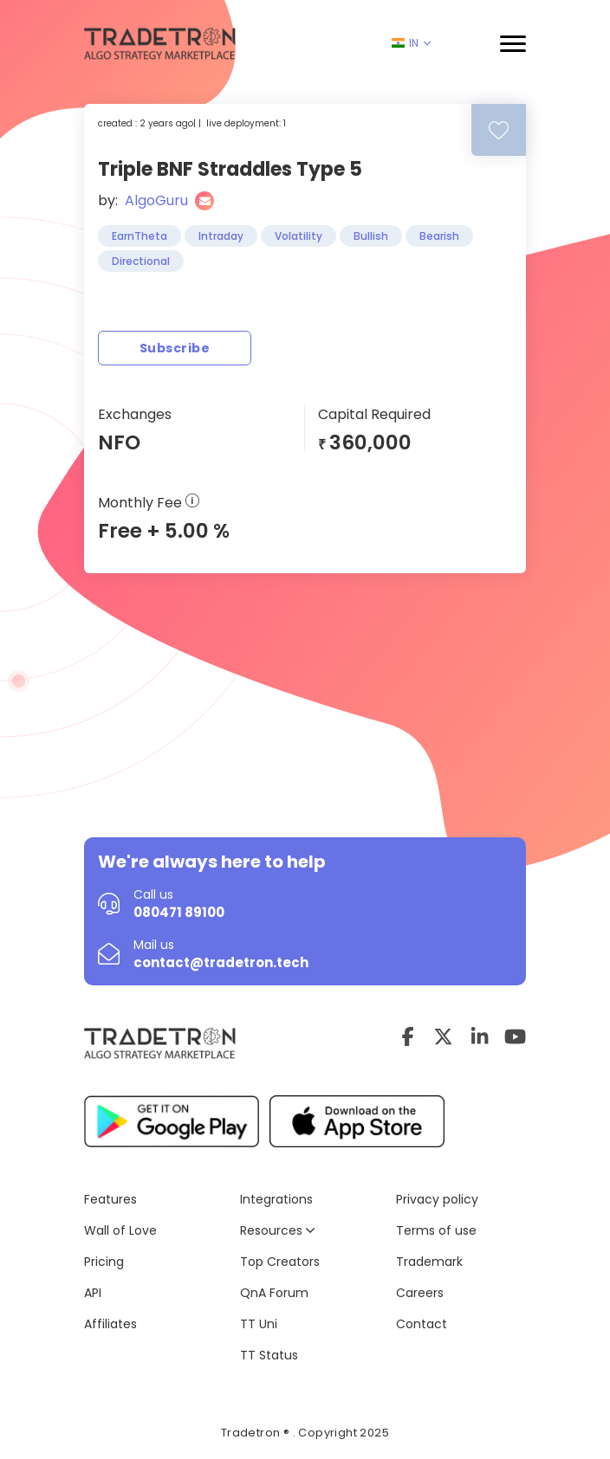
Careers (420, 1292)
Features (110, 1199)
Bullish (371, 236)
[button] (513, 44)
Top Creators (280, 1261)
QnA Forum (274, 1292)
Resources (277, 1230)
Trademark (429, 1261)
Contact (421, 1324)
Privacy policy (437, 1199)
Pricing (104, 1261)
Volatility (298, 236)
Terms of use (436, 1230)
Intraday (220, 236)
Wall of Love (120, 1230)
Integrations (276, 1199)
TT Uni (258, 1324)
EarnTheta (139, 236)
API (92, 1292)
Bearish (439, 236)
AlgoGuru (156, 200)
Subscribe (175, 348)
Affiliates (110, 1324)
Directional (141, 261)
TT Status (269, 1355)
